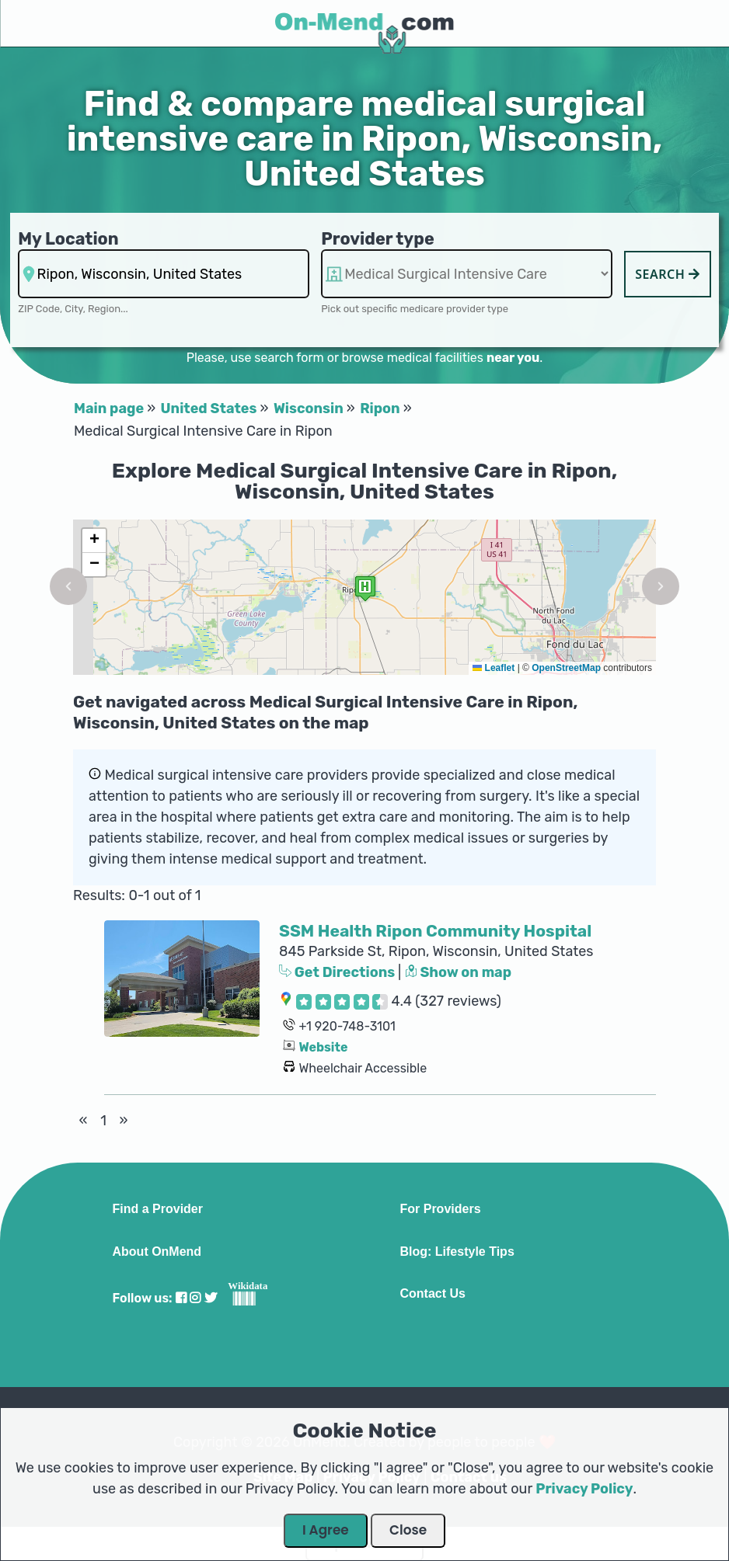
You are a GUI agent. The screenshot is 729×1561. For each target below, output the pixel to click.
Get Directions (338, 972)
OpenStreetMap (566, 667)
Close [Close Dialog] (408, 1530)
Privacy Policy (584, 1488)
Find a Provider (158, 1209)
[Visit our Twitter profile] (210, 1298)
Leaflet (493, 667)
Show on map (458, 972)
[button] (68, 586)
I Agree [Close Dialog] (325, 1530)
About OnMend (157, 1252)
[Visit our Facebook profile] (181, 1298)
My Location (68, 239)
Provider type (377, 239)
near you (513, 357)
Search (667, 274)
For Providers (440, 1209)
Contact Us (433, 1294)
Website (322, 1047)
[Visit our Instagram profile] (195, 1298)
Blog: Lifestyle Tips (457, 1252)
